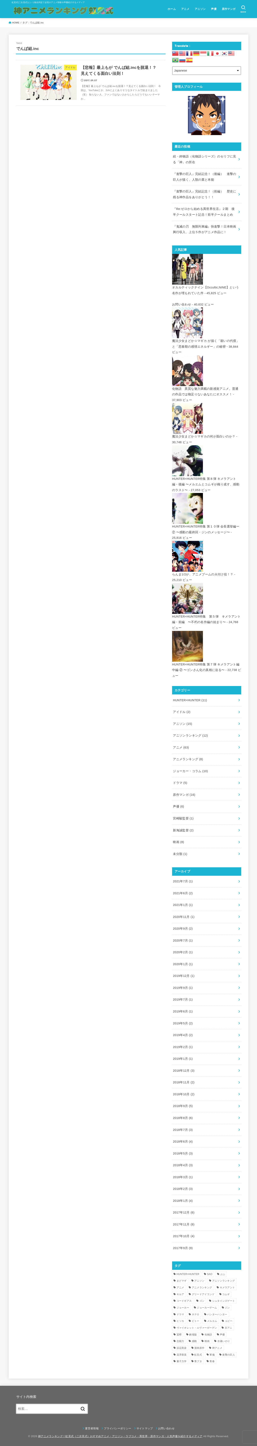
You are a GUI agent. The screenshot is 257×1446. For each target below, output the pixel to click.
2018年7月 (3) (183, 1129)
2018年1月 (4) (183, 1200)
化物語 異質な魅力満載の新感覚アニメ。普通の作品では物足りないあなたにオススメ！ (205, 388)
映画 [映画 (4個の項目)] (207, 1341)
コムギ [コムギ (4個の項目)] (226, 1294)
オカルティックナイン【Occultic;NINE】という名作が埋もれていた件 (205, 287)
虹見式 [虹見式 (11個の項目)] (198, 1354)
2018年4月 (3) (183, 1165)
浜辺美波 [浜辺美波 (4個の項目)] (182, 1348)
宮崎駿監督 (183, 818)
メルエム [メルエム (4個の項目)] (212, 1321)
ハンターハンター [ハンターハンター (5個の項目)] (217, 1314)
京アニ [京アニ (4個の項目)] (228, 1327)
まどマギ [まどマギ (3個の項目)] (182, 1280)
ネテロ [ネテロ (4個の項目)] (195, 1314)
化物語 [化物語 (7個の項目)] (208, 1334)
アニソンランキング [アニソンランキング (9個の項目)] (223, 1280)
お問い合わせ (181, 304)
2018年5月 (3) (183, 1153)
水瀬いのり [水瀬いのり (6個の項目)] (223, 1341)
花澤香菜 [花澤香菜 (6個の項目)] (182, 1354)
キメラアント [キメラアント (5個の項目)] (227, 1287)
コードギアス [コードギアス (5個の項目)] (184, 1300)
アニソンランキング (190, 735)
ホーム (172, 8)
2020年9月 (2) (183, 928)
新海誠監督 (183, 830)
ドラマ (180, 782)
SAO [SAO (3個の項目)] (209, 1274)
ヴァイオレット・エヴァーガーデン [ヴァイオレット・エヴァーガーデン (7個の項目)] (197, 1327)
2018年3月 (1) (183, 1177)
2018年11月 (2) (183, 1082)
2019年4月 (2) (183, 1035)
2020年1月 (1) (183, 964)
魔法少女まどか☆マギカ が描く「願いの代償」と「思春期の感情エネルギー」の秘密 (205, 341)
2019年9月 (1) (183, 987)
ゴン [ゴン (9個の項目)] (202, 1300)
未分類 (180, 854)
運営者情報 (92, 1428)
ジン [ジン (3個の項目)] (227, 1307)
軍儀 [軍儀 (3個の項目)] (212, 1354)
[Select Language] (206, 70)
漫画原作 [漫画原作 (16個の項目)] (199, 1348)
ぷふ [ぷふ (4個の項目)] (222, 1274)
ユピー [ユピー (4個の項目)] (229, 1321)
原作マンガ (229, 8)
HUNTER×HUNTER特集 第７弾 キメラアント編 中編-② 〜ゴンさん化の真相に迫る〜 (205, 664)
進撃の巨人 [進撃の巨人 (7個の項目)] (228, 1354)
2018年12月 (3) (183, 1070)
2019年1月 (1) (183, 1058)
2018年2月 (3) (183, 1188)
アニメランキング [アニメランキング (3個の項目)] (202, 1287)
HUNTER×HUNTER (190, 700)
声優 (213, 8)
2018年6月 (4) (183, 1141)
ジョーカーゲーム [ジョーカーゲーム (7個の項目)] (207, 1307)
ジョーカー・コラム (190, 771)
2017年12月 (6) (183, 1212)
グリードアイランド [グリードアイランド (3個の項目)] (203, 1294)
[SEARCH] (243, 9)
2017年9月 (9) (183, 1248)
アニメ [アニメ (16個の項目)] (180, 1287)
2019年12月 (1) (183, 975)
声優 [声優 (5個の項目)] (222, 1334)
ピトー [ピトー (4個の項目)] (195, 1321)
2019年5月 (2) (183, 1023)
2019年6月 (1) (183, 1011)
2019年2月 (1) (183, 1047)
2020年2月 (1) (183, 952)
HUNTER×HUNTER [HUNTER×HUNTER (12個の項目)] (188, 1274)
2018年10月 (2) (183, 1094)
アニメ (185, 8)
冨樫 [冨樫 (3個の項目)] (179, 1334)
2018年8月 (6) (183, 1118)
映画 (178, 842)
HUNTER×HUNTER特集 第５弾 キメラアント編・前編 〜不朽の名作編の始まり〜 (206, 616)
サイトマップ (145, 1428)
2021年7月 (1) (183, 881)
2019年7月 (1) (183, 999)
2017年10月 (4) (183, 1236)
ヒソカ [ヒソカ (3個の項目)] (180, 1321)
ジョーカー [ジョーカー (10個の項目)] (183, 1307)
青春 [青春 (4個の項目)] (212, 1361)
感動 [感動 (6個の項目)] (194, 1341)
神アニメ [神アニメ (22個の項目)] (217, 1348)
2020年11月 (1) (183, 916)
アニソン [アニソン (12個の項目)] (199, 1280)
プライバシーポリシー (117, 1428)
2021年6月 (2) (183, 893)
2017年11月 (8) (183, 1224)
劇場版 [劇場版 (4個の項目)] (193, 1334)
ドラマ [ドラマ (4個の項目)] (180, 1314)
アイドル (181, 712)
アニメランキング (188, 759)
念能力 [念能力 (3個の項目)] (180, 1341)
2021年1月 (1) (183, 905)
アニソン (200, 8)
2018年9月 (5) (183, 1106)
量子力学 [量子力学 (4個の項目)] (182, 1361)
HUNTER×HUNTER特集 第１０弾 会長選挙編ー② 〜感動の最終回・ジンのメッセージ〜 (205, 526)
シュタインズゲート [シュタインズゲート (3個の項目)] (223, 1300)
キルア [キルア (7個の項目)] (180, 1294)
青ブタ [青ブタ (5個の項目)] (198, 1361)
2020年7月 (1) (183, 940)
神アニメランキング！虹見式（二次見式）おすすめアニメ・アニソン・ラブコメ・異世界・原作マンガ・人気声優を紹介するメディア (120, 1436)
